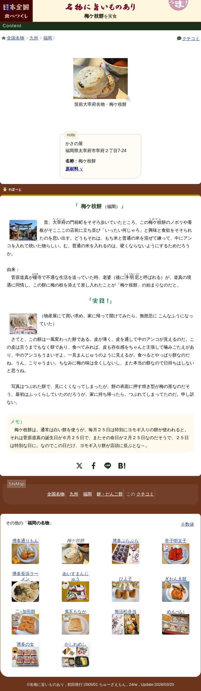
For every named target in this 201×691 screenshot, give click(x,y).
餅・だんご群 (110, 494)
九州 (33, 38)
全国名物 (15, 37)
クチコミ (191, 38)
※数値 (187, 524)
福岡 (47, 38)
